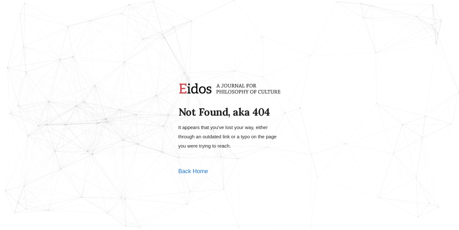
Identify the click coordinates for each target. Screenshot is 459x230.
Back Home (193, 171)
